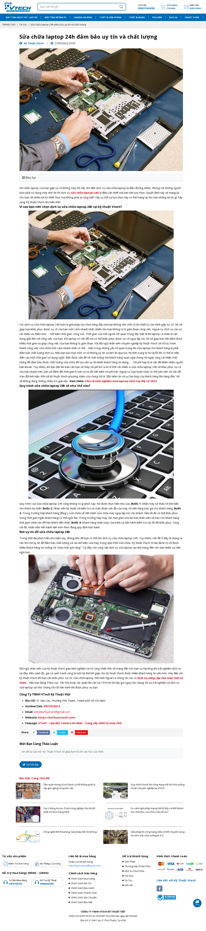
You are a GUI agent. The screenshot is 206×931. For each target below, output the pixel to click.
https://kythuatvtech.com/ (56, 717)
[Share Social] (40, 732)
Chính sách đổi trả (81, 883)
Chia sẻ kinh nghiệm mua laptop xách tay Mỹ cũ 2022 (121, 381)
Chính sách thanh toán (84, 892)
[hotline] (142, 6)
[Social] (159, 888)
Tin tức (23, 24)
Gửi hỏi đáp (31, 764)
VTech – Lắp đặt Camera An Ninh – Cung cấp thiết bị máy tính (80, 723)
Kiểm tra (195, 7)
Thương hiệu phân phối (137, 866)
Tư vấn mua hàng (19, 882)
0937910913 (52, 706)
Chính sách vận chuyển (84, 897)
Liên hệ (128, 885)
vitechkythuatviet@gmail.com (52, 712)
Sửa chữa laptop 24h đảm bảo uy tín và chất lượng (58, 24)
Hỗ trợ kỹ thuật (51, 882)
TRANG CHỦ (9, 24)
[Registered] (166, 897)
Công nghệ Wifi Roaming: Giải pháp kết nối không (70, 831)
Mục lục (29, 178)
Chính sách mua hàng (83, 878)
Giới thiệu (130, 861)
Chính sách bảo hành (82, 888)
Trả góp (129, 875)
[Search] (121, 6)
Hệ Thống (50, 863)
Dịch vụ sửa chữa (134, 871)
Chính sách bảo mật (81, 902)
